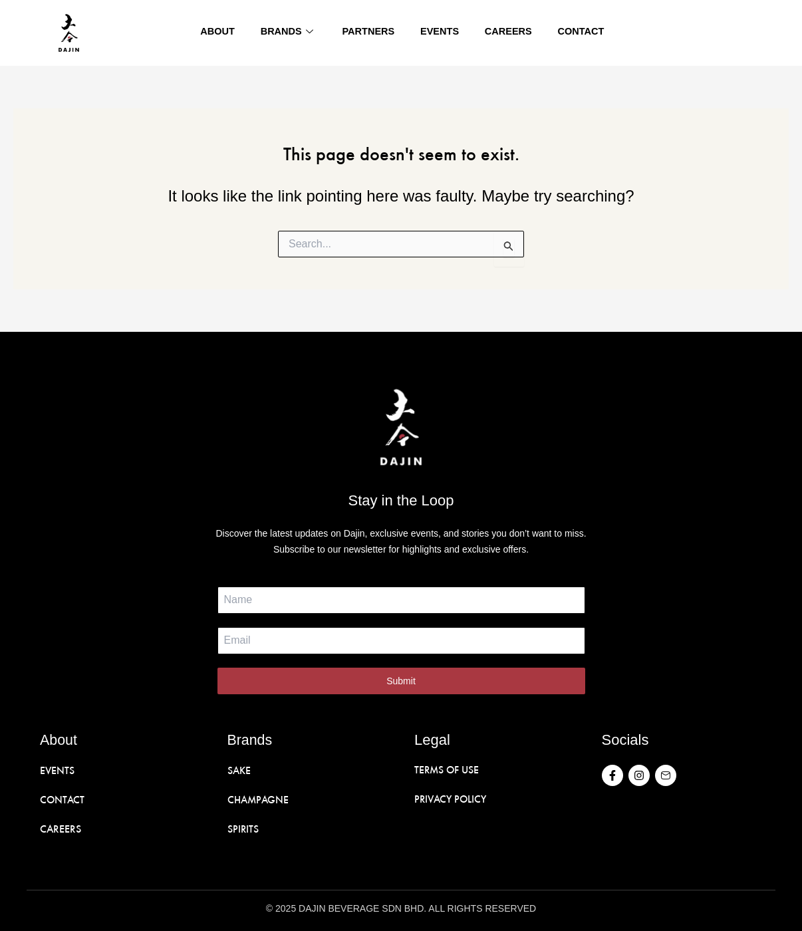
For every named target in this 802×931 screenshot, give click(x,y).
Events (438, 32)
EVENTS (57, 769)
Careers (506, 32)
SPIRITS (243, 827)
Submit (401, 681)
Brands (288, 32)
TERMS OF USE (447, 769)
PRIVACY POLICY (451, 798)
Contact (577, 32)
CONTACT (62, 798)
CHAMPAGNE (258, 798)
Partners (367, 32)
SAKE (239, 769)
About (218, 32)
